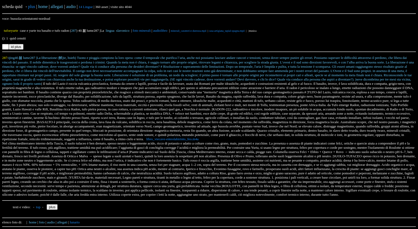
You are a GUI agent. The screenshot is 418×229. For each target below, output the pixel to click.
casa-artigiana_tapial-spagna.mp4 (226, 30)
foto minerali (142, 31)
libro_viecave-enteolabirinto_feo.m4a (172, 139)
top (38, 207)
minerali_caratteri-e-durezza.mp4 (188, 30)
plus (31, 6)
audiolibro (160, 31)
